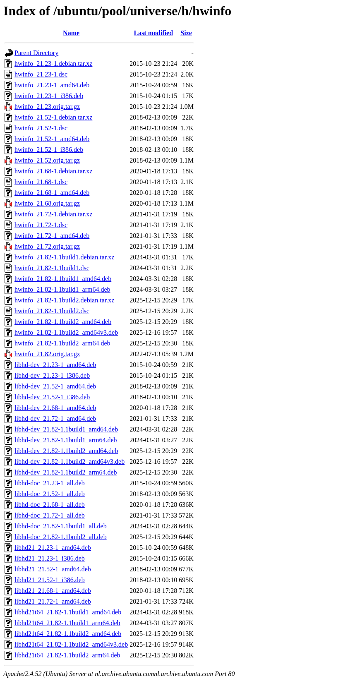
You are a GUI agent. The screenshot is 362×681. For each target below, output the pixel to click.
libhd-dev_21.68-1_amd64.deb (55, 407)
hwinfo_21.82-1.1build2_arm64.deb (62, 343)
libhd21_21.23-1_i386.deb (49, 558)
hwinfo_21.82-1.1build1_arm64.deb (62, 289)
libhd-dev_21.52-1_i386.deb (52, 396)
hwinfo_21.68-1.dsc (40, 181)
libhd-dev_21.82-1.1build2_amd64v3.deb (69, 461)
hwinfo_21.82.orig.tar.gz (47, 353)
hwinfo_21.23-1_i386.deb (48, 95)
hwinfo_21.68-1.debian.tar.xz (53, 171)
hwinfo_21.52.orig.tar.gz (47, 160)
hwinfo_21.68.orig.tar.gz (47, 203)
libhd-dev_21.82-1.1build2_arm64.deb (65, 472)
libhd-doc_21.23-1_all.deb (49, 483)
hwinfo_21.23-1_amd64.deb (51, 85)
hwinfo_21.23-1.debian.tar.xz (53, 63)
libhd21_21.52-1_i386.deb (49, 579)
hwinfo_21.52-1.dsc (40, 128)
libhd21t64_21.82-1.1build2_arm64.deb (67, 655)
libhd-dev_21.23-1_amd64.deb (55, 364)
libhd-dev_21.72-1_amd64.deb (55, 418)
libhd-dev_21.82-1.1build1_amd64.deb (66, 429)
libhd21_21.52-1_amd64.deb (52, 569)
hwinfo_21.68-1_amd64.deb (51, 192)
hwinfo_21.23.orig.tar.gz (47, 106)
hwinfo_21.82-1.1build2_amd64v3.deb (66, 332)
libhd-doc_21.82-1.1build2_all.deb (60, 536)
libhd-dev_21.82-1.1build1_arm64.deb (65, 440)
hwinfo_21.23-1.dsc (40, 74)
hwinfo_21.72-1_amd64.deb (51, 235)
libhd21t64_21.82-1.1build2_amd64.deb (67, 633)
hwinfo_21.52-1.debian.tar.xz (53, 117)
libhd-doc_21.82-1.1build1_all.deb (60, 526)
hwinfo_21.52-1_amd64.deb (51, 138)
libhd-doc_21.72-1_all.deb (49, 515)
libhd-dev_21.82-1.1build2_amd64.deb (66, 450)
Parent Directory (36, 52)
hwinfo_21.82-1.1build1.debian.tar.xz (64, 257)
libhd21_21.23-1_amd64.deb (52, 547)
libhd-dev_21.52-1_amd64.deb (55, 386)
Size (186, 32)
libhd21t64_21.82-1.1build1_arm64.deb (67, 622)
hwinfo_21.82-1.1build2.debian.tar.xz (64, 300)
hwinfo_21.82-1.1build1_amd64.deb (62, 278)
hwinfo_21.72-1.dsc (40, 224)
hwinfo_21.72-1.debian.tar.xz (53, 214)
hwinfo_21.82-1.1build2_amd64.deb (62, 321)
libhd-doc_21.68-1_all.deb (49, 504)
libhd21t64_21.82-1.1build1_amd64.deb (67, 612)
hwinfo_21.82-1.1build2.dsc (51, 310)
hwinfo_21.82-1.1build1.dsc (51, 267)
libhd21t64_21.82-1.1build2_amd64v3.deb (71, 644)
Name (71, 32)
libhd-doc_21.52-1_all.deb (49, 493)
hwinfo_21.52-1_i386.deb (48, 149)
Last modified (153, 32)
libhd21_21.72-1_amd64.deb (52, 601)
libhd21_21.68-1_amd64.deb (52, 590)
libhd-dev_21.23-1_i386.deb (52, 375)
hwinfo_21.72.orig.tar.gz (47, 246)
